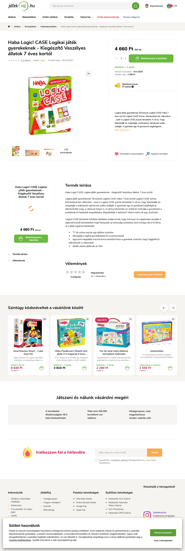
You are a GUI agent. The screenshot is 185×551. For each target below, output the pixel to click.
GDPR (14, 515)
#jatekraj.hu (159, 513)
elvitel (154, 452)
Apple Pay (80, 510)
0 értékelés (26, 60)
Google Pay (81, 506)
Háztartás (86, 17)
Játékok (13, 17)
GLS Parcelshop (116, 509)
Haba (42, 60)
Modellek (70, 17)
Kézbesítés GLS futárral (119, 498)
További (173, 308)
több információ (122, 129)
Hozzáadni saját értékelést (150, 274)
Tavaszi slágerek (131, 17)
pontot (128, 86)
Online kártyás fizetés (86, 502)
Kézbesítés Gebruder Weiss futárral (118, 504)
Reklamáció (16, 505)
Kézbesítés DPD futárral (120, 512)
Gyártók (47, 506)
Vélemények (18, 260)
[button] (126, 58)
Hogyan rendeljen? (51, 502)
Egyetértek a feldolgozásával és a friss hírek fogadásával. (127, 461)
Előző (164, 308)
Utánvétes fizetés (84, 498)
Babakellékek (30, 17)
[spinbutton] (121, 58)
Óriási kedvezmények (108, 17)
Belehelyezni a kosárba (151, 58)
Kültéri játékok (51, 17)
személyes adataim (119, 460)
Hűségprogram (50, 498)
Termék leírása (19, 254)
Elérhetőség (48, 510)
